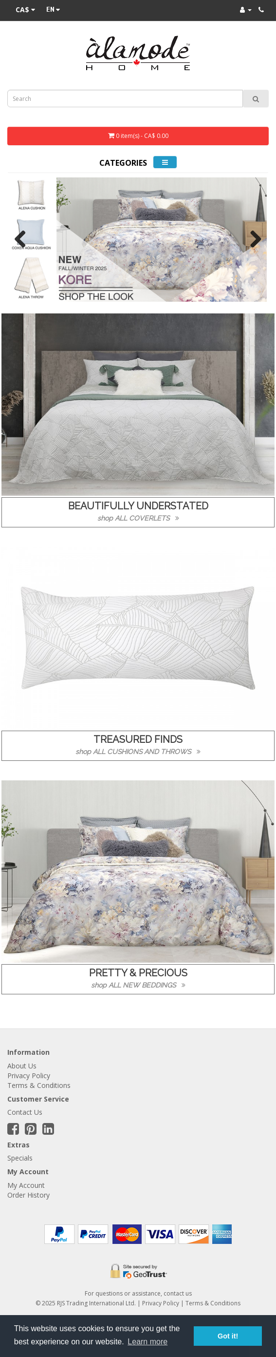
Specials (20, 1158)
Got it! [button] (228, 1336)
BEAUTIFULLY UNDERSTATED (138, 506)
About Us (22, 1065)
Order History (28, 1195)
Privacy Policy (28, 1075)
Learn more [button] (147, 1342)
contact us (178, 1293)
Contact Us (24, 1112)
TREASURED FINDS (138, 739)
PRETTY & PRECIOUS (138, 973)
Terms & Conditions (39, 1085)
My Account (26, 1185)
